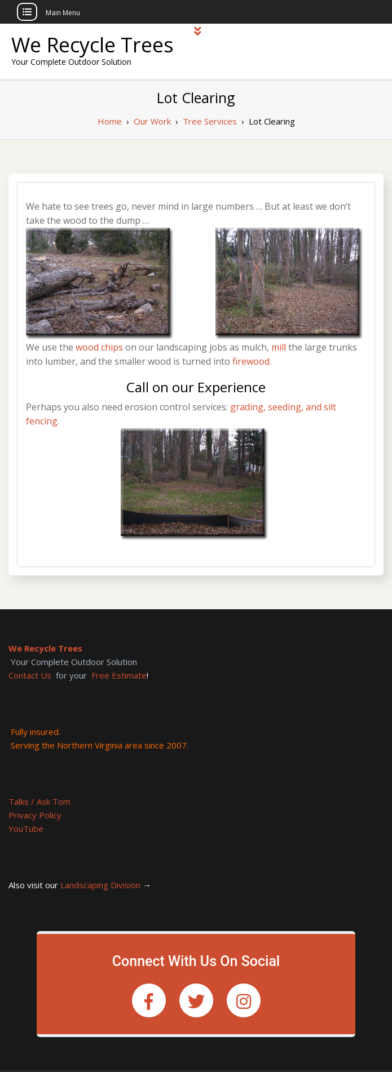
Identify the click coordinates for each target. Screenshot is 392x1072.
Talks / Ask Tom (39, 801)
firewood (251, 361)
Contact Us (29, 675)
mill (278, 347)
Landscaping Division (100, 885)
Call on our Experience (196, 387)
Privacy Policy (34, 815)
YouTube (25, 828)
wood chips (99, 347)
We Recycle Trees (92, 45)
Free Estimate (119, 675)
